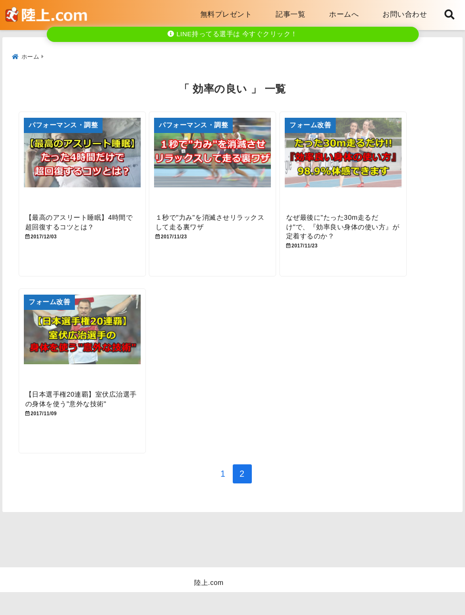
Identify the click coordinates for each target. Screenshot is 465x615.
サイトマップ (341, 592)
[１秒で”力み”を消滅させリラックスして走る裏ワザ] (232, 165)
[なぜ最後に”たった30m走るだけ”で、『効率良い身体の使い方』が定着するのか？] (375, 165)
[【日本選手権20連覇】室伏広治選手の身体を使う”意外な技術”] (88, 354)
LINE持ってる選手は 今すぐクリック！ (232, 34)
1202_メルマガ (126, 592)
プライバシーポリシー (266, 592)
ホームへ (344, 14)
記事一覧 (290, 14)
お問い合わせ (404, 14)
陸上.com (208, 605)
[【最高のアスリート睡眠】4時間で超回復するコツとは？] (88, 165)
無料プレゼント (226, 14)
